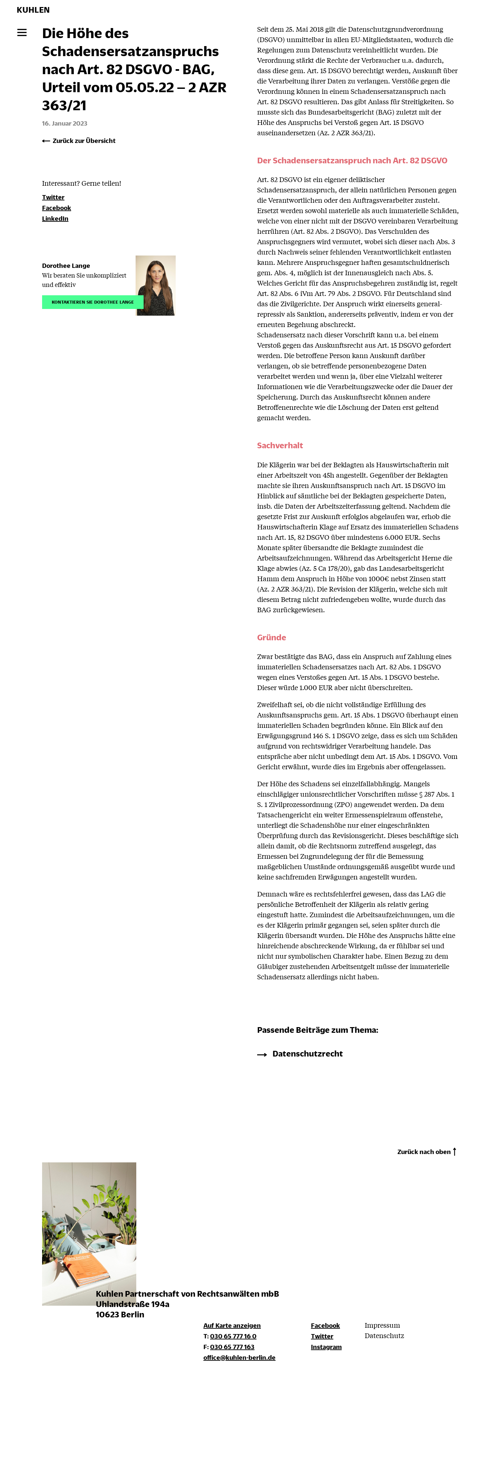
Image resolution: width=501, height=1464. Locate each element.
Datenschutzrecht (308, 1053)
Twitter (53, 196)
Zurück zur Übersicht (84, 140)
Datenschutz (384, 1335)
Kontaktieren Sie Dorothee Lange (93, 301)
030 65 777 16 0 (233, 1335)
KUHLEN (33, 9)
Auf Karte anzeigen (232, 1325)
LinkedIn (55, 218)
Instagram (326, 1346)
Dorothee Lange (66, 265)
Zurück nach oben (424, 1151)
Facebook (56, 207)
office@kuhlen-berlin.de (239, 1357)
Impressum (382, 1324)
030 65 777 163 (232, 1346)
